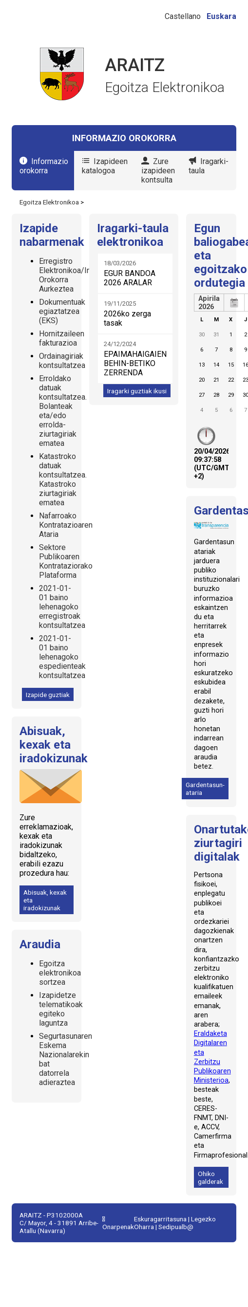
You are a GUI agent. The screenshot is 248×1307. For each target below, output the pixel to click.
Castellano (183, 16)
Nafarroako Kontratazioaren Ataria (66, 525)
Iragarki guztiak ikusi (137, 391)
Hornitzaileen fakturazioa (61, 338)
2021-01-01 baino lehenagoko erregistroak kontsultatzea (62, 607)
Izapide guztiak (48, 695)
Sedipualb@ (175, 1227)
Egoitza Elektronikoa (49, 202)
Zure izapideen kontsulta (158, 170)
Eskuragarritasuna (160, 1219)
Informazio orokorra (43, 166)
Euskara (221, 16)
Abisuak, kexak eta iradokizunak (45, 900)
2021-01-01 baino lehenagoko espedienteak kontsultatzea (62, 657)
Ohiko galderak (210, 1177)
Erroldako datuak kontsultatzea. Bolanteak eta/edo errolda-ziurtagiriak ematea (63, 411)
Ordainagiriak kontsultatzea (62, 360)
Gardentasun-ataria (205, 788)
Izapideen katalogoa (105, 166)
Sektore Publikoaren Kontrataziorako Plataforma (66, 561)
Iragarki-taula (209, 166)
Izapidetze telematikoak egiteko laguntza (61, 1009)
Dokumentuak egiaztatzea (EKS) (62, 311)
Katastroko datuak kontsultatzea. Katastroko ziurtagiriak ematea (63, 479)
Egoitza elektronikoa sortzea (60, 973)
